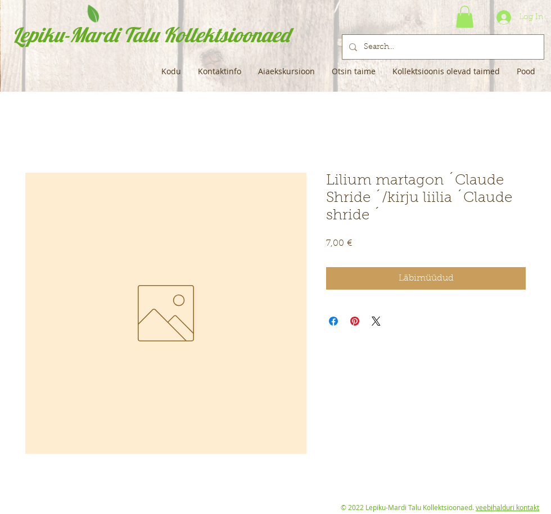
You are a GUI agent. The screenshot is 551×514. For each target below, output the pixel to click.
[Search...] (442, 47)
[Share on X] (376, 321)
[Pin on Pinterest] (355, 321)
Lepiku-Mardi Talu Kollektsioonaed (151, 34)
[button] (464, 17)
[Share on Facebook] (333, 321)
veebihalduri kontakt (507, 507)
